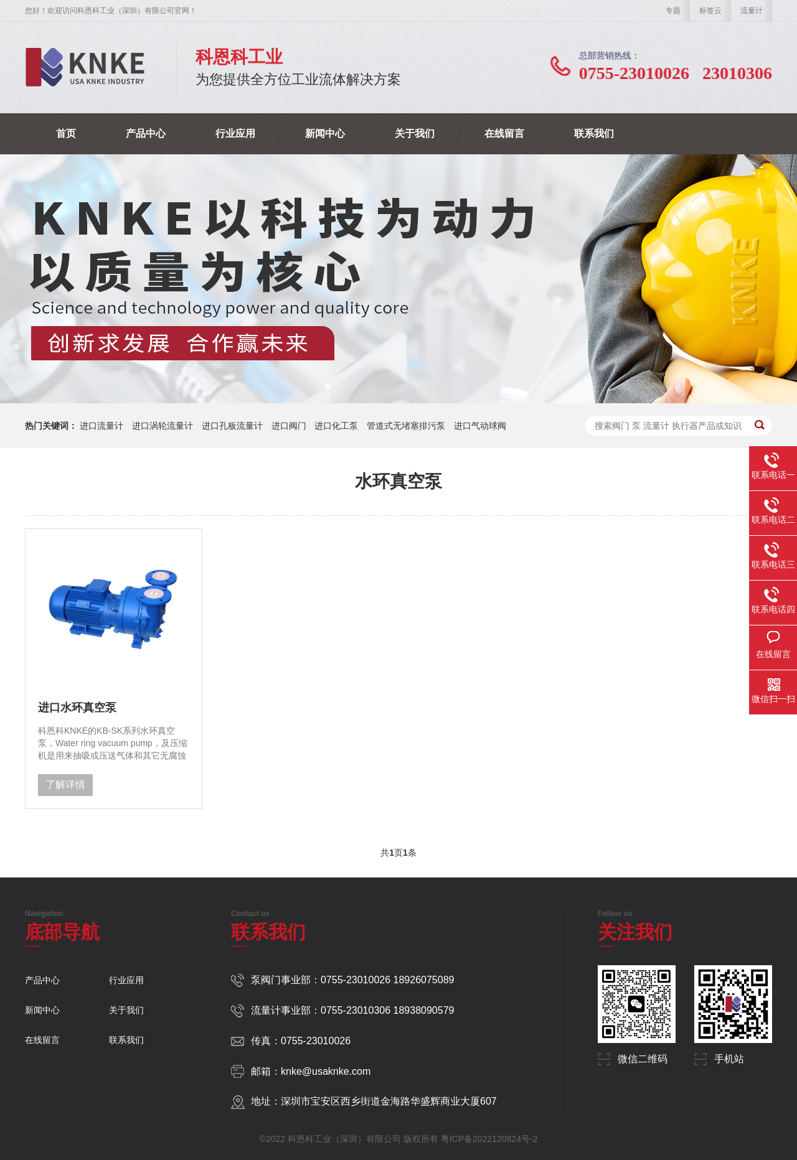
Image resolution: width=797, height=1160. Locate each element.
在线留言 (504, 133)
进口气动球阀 (480, 426)
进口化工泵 (336, 426)
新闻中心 (325, 133)
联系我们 (594, 133)
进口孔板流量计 (232, 426)
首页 (66, 133)
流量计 (751, 10)
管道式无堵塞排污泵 (406, 426)
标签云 (710, 10)
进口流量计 (101, 426)
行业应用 (235, 133)
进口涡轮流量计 (162, 426)
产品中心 (146, 133)
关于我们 (415, 133)
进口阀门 (288, 426)
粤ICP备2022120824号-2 (489, 1139)
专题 (673, 10)
